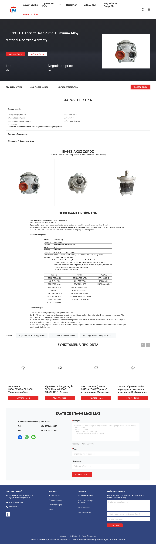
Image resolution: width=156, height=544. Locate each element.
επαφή (51, 509)
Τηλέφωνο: (77, 461)
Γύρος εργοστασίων (55, 500)
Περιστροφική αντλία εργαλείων (31, 335)
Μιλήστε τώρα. (15, 54)
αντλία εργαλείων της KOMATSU (85, 502)
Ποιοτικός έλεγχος (55, 505)
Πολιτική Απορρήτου (89, 536)
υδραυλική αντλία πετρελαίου (63, 335)
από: (75, 449)
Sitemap (63, 536)
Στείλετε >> (115, 525)
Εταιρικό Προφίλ (54, 495)
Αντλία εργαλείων (84, 507)
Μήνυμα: (76, 421)
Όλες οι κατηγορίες (84, 512)
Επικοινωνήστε (82, 474)
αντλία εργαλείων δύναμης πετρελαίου (98, 335)
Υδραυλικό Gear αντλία (85, 496)
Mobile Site (73, 536)
